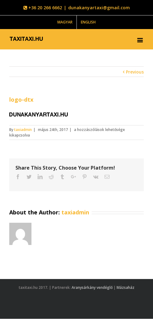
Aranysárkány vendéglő (92, 287)
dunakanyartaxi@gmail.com (99, 8)
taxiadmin (23, 129)
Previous (135, 72)
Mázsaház (125, 287)
